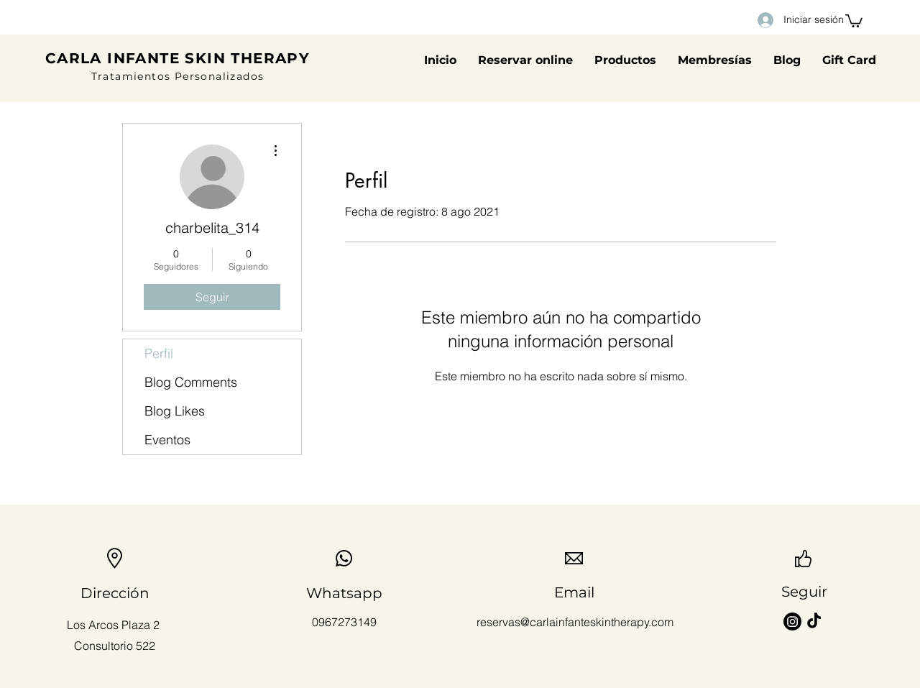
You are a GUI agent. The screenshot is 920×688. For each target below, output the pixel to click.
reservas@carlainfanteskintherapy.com (575, 622)
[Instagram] (792, 621)
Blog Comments (190, 382)
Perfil (158, 353)
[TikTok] (814, 621)
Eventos (167, 439)
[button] (853, 20)
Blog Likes (174, 411)
